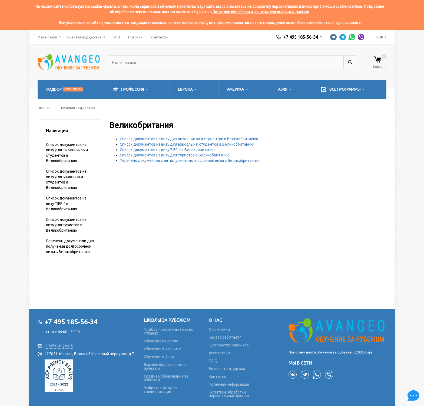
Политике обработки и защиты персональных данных (261, 12)
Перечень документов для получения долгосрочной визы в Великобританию (70, 246)
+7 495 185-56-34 (300, 37)
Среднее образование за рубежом (166, 378)
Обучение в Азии (159, 357)
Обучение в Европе (161, 341)
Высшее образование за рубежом (165, 366)
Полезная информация (229, 384)
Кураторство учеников (229, 345)
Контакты (159, 37)
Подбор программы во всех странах (168, 331)
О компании (47, 37)
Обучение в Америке (162, 349)
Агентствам (219, 353)
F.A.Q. (213, 361)
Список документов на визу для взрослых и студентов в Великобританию (66, 179)
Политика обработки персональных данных (229, 394)
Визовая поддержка (84, 37)
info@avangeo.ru (59, 345)
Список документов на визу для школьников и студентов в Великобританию (67, 152)
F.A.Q (116, 37)
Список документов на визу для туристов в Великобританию (66, 225)
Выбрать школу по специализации (160, 390)
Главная (44, 108)
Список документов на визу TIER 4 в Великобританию (66, 203)
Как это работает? (225, 337)
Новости (135, 37)
